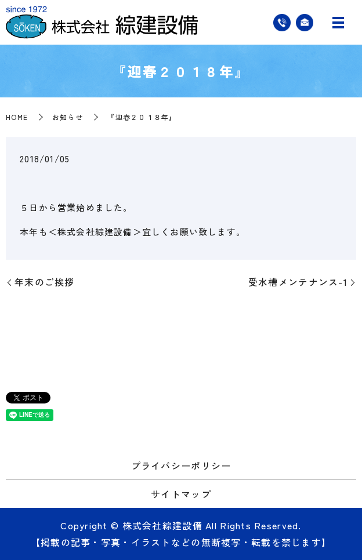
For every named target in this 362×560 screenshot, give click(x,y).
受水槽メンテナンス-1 (297, 282)
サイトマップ (181, 494)
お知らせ (67, 117)
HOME (17, 117)
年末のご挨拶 (45, 282)
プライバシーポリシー (181, 465)
